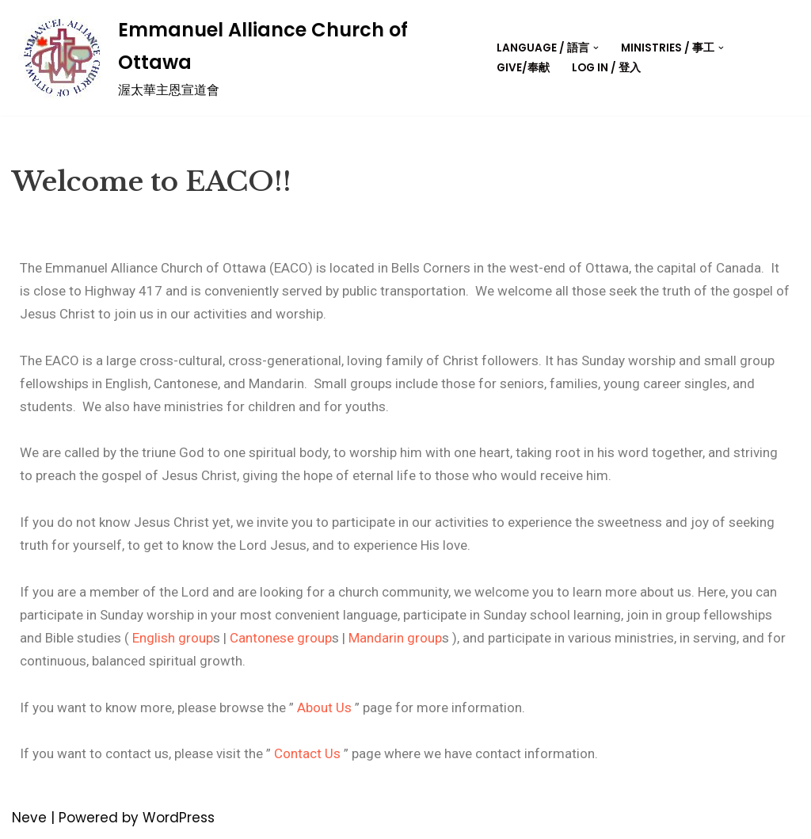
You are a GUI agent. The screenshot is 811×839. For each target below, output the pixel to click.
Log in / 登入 (606, 67)
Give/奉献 (523, 67)
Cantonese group (281, 638)
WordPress (179, 817)
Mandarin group (395, 638)
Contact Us (307, 753)
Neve (29, 817)
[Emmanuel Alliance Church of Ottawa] (232, 57)
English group (172, 638)
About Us (324, 707)
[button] (596, 48)
